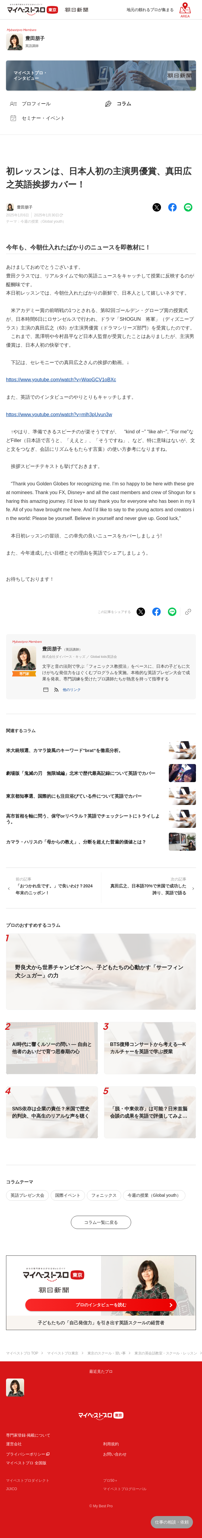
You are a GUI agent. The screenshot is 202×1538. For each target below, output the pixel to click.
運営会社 (14, 1444)
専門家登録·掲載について (28, 1435)
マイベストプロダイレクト (27, 1480)
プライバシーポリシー (25, 1454)
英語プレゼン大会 (27, 1195)
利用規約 (111, 1444)
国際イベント (67, 1195)
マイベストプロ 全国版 (26, 1463)
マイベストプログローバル (125, 1489)
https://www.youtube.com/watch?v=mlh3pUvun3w (59, 414)
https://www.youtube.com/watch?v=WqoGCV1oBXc (61, 379)
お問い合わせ (115, 1454)
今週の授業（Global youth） (43, 221)
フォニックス (104, 1195)
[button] (72, 690)
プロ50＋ (110, 1480)
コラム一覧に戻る (101, 1222)
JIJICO (11, 1489)
